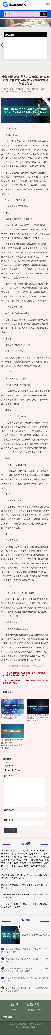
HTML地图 (38, 1024)
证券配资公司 (14, 1009)
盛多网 (14, 1004)
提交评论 (10, 830)
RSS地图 (29, 1024)
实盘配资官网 (31, 1004)
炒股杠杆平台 (35, 1009)
